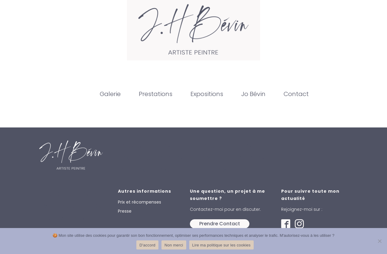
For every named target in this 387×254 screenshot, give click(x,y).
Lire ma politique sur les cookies (221, 245)
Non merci (173, 245)
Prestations (155, 94)
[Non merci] (379, 241)
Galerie (110, 94)
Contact (296, 94)
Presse (125, 211)
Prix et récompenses (139, 202)
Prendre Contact (219, 223)
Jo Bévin (253, 94)
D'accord (147, 245)
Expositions (206, 94)
